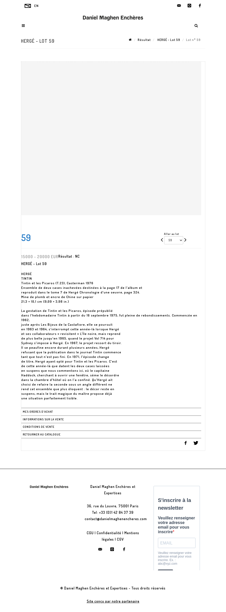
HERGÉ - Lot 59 (168, 40)
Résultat (144, 40)
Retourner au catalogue (42, 434)
